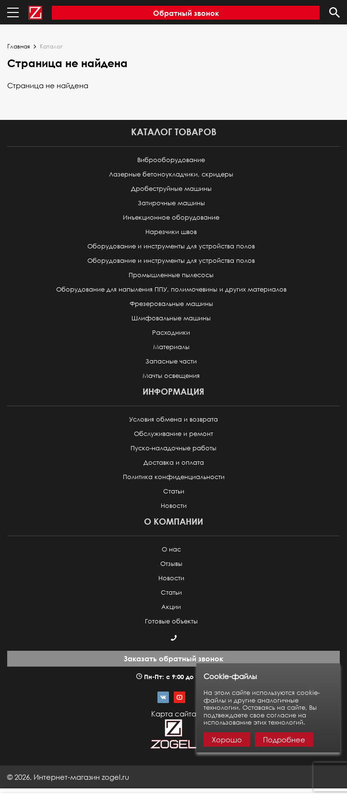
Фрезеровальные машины (171, 304)
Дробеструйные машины (171, 189)
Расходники (171, 333)
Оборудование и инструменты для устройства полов (171, 246)
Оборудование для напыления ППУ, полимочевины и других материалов (171, 289)
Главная (18, 46)
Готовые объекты (171, 621)
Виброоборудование (171, 160)
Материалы (171, 347)
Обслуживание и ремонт (173, 434)
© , (68, 777)
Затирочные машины (171, 203)
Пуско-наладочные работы (173, 448)
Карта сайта (173, 713)
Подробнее (284, 739)
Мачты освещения (171, 376)
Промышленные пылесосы (171, 275)
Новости (174, 506)
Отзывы (171, 564)
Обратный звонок (186, 13)
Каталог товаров (173, 131)
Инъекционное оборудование (171, 217)
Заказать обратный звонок (173, 658)
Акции (171, 607)
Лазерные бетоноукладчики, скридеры (171, 174)
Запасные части (171, 361)
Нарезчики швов (171, 232)
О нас (171, 549)
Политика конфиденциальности (174, 477)
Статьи (173, 491)
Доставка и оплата (174, 462)
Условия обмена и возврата (173, 419)
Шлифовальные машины (171, 318)
